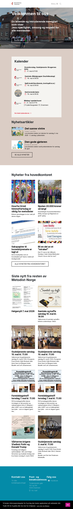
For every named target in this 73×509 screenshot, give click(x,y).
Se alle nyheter (22, 155)
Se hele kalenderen (21, 113)
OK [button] (68, 505)
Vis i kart (34, 490)
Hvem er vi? (20, 40)
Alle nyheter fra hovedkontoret (30, 264)
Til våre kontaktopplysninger (19, 482)
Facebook (54, 481)
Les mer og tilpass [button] (43, 506)
